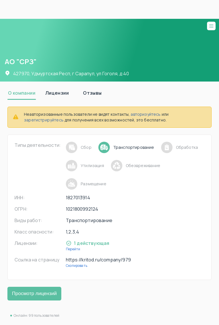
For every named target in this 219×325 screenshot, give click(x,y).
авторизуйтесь (146, 114)
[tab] (21, 93)
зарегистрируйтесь (44, 120)
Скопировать (76, 265)
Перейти (73, 249)
